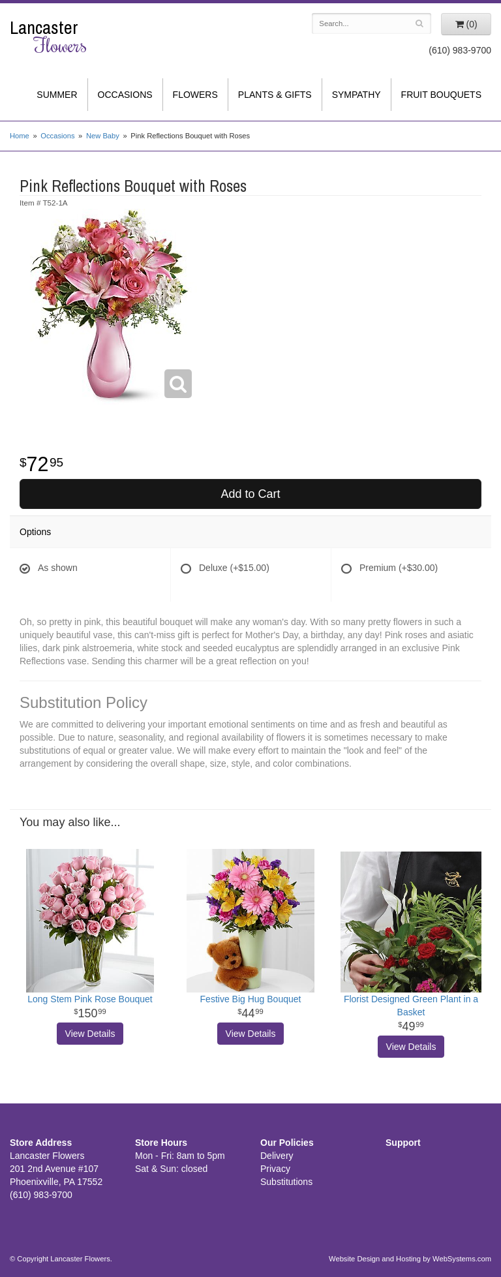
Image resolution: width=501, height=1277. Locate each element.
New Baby (102, 136)
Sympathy (356, 94)
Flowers (195, 94)
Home (19, 136)
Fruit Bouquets (441, 94)
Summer (57, 94)
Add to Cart (250, 493)
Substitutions (286, 1182)
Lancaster (62, 37)
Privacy (275, 1168)
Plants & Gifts (275, 94)
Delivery (277, 1155)
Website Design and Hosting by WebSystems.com (410, 1259)
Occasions (125, 94)
